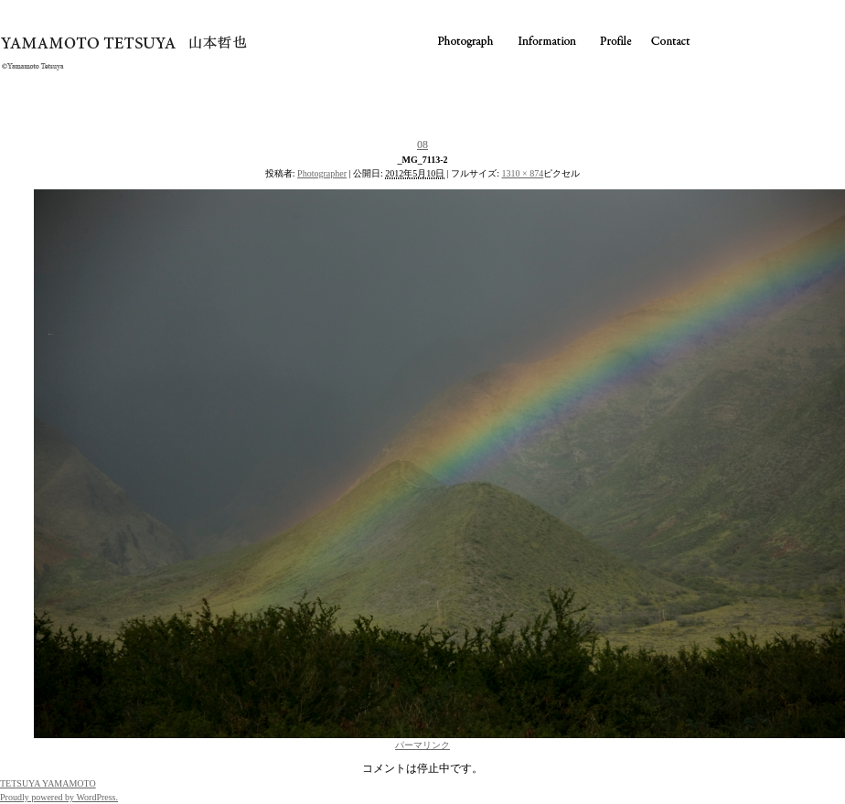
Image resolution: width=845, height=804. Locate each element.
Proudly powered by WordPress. (59, 797)
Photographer (322, 173)
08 (422, 144)
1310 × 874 (523, 173)
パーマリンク (422, 745)
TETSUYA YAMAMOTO (48, 783)
